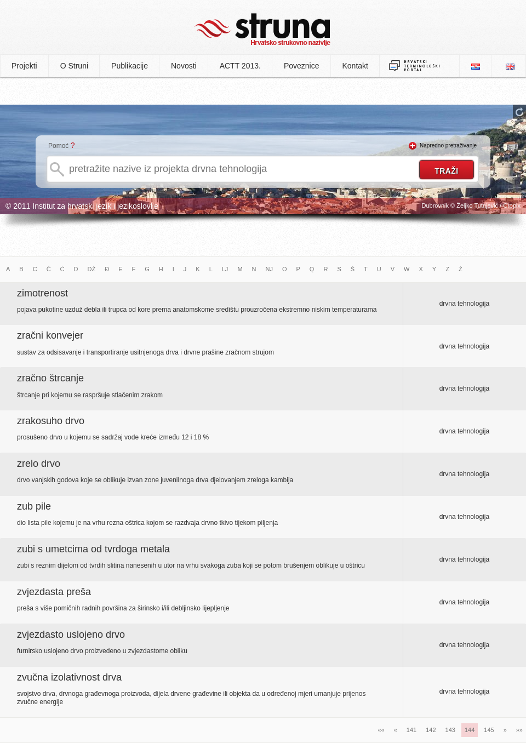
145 (489, 730)
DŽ (92, 269)
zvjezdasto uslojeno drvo (71, 634)
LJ (225, 269)
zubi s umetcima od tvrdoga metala (93, 549)
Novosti (184, 65)
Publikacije (129, 65)
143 (450, 730)
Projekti (24, 65)
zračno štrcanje (50, 378)
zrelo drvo (38, 463)
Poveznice (301, 65)
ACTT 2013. (240, 65)
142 (431, 730)
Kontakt (355, 65)
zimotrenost (42, 293)
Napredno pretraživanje (448, 145)
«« (381, 730)
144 (469, 730)
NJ (269, 269)
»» (519, 730)
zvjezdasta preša (54, 591)
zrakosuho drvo (50, 420)
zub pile (34, 506)
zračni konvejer (50, 335)
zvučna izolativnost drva (69, 677)
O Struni (74, 65)
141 (411, 730)
